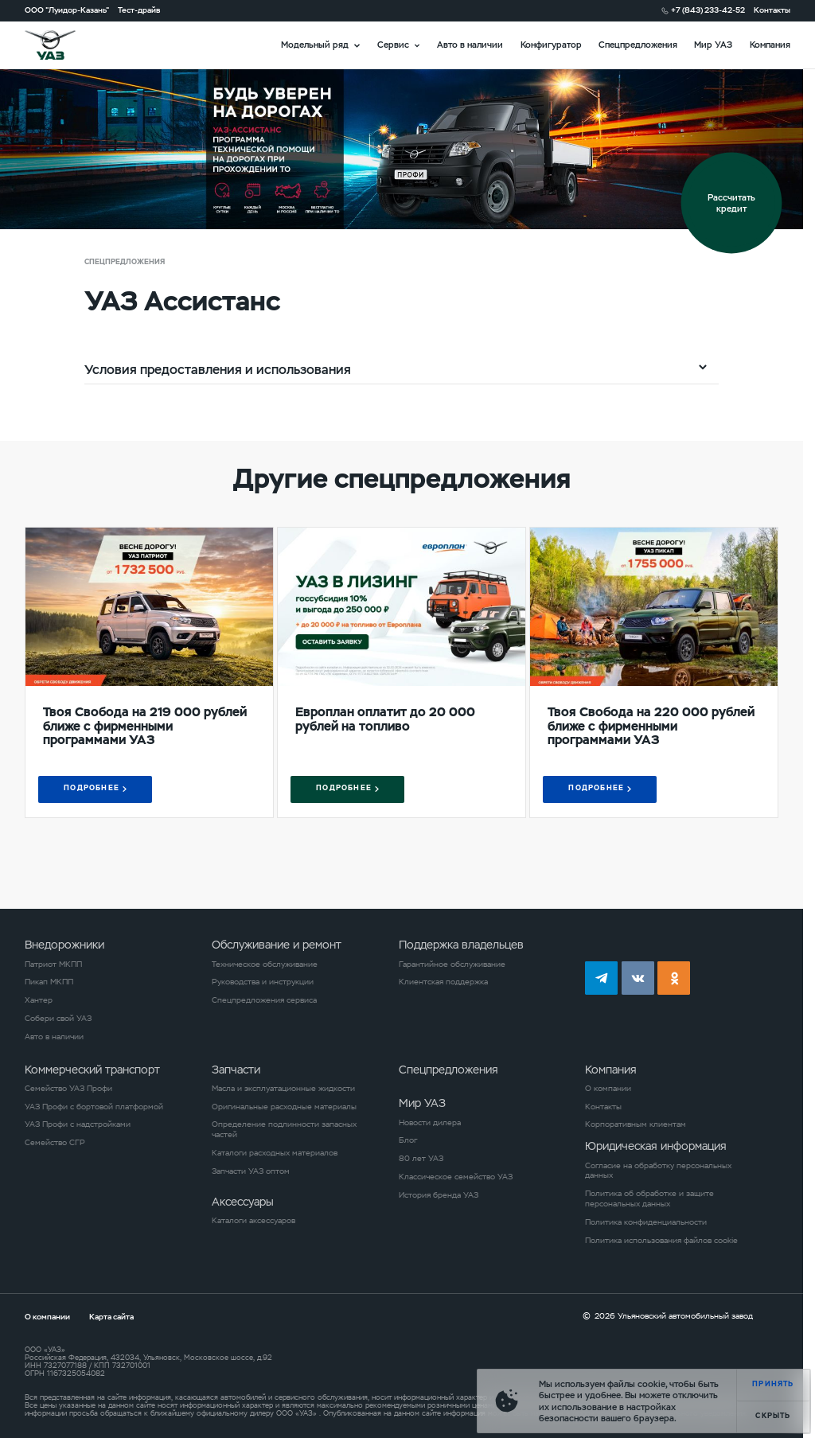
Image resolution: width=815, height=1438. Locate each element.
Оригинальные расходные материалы (284, 1107)
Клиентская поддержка (443, 982)
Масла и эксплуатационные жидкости (283, 1088)
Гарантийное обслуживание (452, 964)
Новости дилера (430, 1123)
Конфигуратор (551, 44)
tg (601, 977)
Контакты (772, 10)
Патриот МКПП (53, 964)
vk (638, 977)
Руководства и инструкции (263, 982)
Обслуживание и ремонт (276, 944)
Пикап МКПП (49, 982)
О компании (608, 1088)
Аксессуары (243, 1201)
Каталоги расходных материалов (274, 1153)
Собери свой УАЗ (58, 1018)
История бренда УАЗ (438, 1195)
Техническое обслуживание (265, 964)
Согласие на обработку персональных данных (658, 1171)
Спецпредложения (638, 44)
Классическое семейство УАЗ (456, 1177)
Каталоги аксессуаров (253, 1221)
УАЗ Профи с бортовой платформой (94, 1107)
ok (673, 977)
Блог (408, 1140)
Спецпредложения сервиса (264, 1000)
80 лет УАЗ (421, 1158)
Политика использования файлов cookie (661, 1240)
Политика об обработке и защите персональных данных (649, 1199)
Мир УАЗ (713, 44)
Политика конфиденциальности (646, 1222)
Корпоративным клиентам (635, 1124)
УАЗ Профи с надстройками (78, 1124)
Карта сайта (111, 1316)
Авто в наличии (470, 44)
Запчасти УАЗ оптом (251, 1171)
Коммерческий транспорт (92, 1069)
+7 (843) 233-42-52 (708, 10)
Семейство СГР (55, 1143)
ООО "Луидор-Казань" (67, 10)
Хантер (39, 1000)
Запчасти (236, 1069)
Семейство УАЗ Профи (68, 1088)
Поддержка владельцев (461, 944)
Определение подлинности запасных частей (284, 1130)
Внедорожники (64, 944)
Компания (770, 44)
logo (64, 45)
